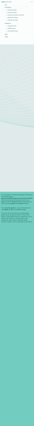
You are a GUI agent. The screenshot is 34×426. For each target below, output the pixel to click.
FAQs (2, 202)
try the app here (11, 208)
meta (6, 2)
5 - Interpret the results (12, 20)
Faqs (6, 34)
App (6, 5)
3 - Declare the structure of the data (15, 15)
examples (12, 203)
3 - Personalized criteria (12, 31)
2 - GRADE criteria (10, 28)
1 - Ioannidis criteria (11, 26)
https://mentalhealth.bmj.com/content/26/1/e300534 (16, 198)
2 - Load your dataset (11, 12)
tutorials (20, 203)
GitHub (6, 209)
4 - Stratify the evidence (12, 17)
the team (14, 202)
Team (6, 37)
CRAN (19, 209)
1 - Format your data (11, 10)
